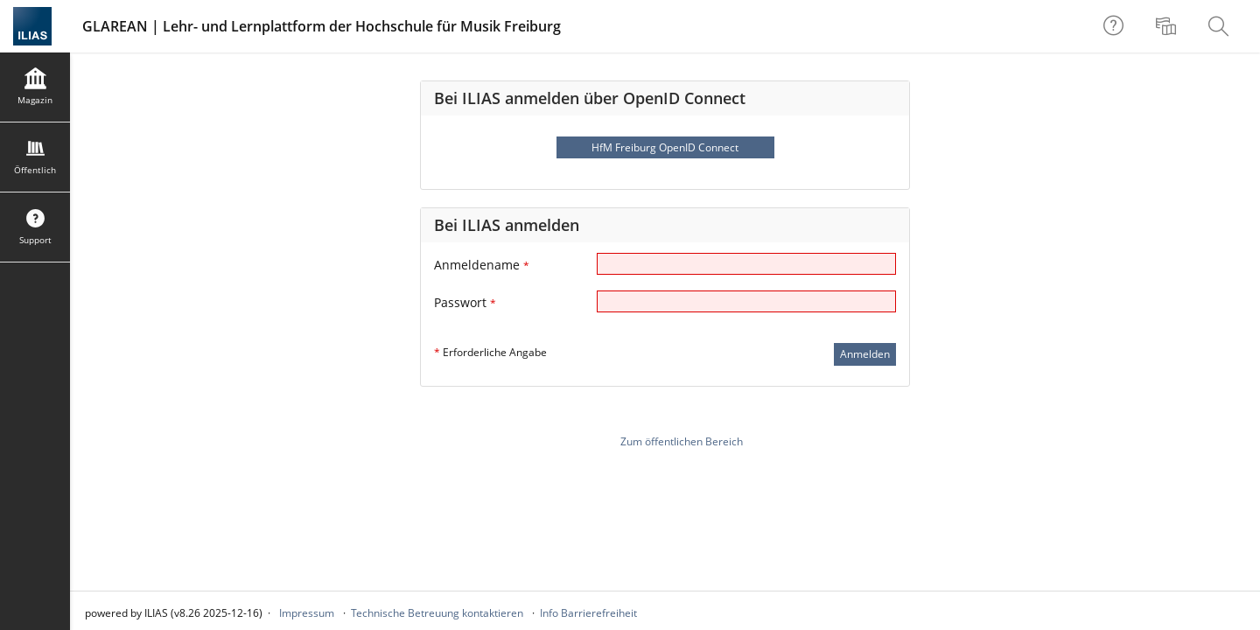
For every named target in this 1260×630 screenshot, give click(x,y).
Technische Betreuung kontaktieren (437, 613)
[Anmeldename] (746, 264)
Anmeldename (481, 264)
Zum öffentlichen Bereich (681, 441)
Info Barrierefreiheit (588, 613)
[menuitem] (1168, 26)
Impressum (306, 613)
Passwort (465, 302)
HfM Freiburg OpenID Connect (665, 147)
